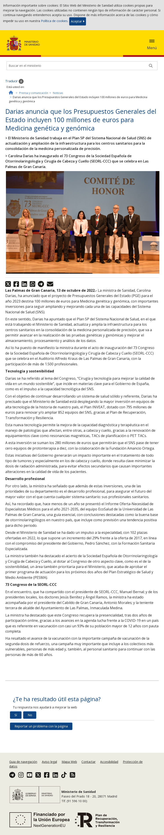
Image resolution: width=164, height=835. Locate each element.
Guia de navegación (23, 762)
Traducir (14, 81)
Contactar (88, 762)
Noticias (58, 93)
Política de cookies (54, 21)
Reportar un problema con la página (41, 726)
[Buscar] (151, 66)
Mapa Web (69, 762)
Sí (16, 715)
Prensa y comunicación (33, 93)
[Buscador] (82, 65)
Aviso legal (49, 762)
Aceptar (77, 21)
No (30, 715)
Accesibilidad (109, 762)
